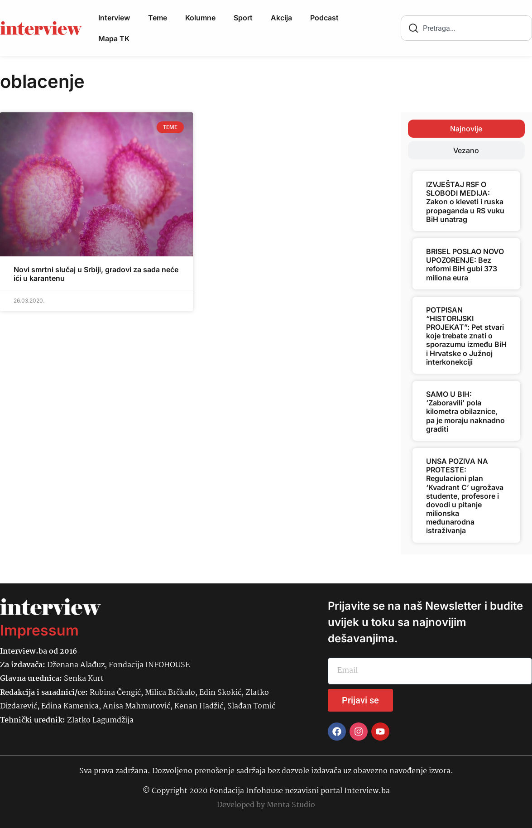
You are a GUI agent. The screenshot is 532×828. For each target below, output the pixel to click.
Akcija (281, 17)
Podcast (324, 17)
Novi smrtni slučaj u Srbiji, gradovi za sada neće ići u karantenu (96, 274)
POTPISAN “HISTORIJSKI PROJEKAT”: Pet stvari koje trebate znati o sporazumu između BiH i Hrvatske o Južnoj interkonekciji (466, 335)
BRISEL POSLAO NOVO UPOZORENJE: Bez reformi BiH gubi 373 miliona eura (465, 264)
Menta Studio (291, 805)
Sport (243, 17)
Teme (157, 17)
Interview (114, 17)
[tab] (466, 129)
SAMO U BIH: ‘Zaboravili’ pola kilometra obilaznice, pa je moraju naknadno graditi (465, 411)
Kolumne (200, 17)
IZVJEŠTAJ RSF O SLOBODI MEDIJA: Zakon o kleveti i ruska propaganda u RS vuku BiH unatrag (465, 202)
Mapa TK (113, 38)
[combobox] (466, 28)
